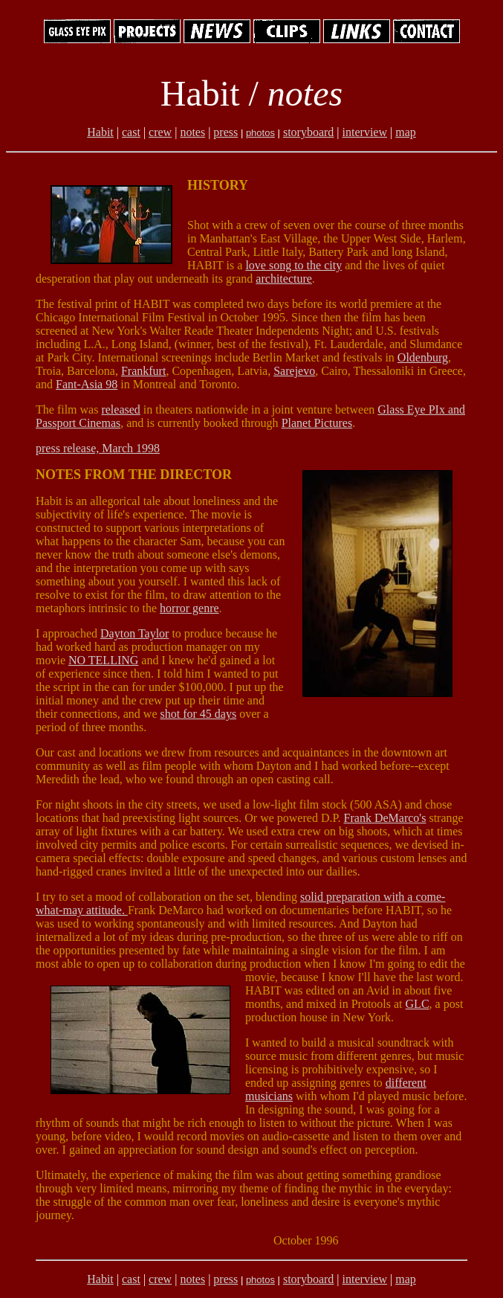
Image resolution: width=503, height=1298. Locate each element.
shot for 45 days (198, 713)
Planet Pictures (317, 423)
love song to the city (293, 265)
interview (365, 132)
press (225, 132)
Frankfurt (143, 370)
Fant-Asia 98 (86, 384)
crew (160, 132)
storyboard (308, 132)
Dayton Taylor (134, 633)
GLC (417, 1003)
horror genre (189, 608)
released (120, 409)
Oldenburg (422, 357)
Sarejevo (294, 370)
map (405, 132)
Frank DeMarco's (385, 818)
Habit (100, 132)
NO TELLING (103, 660)
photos (260, 132)
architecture (284, 278)
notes (192, 132)
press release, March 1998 (98, 448)
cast (131, 132)
